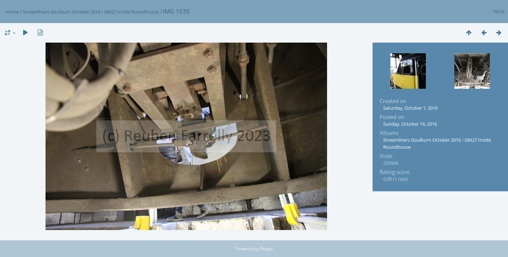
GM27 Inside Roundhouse (131, 12)
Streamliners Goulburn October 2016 (61, 12)
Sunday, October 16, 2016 (410, 124)
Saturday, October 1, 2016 (410, 108)
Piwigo (266, 249)
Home (12, 12)
